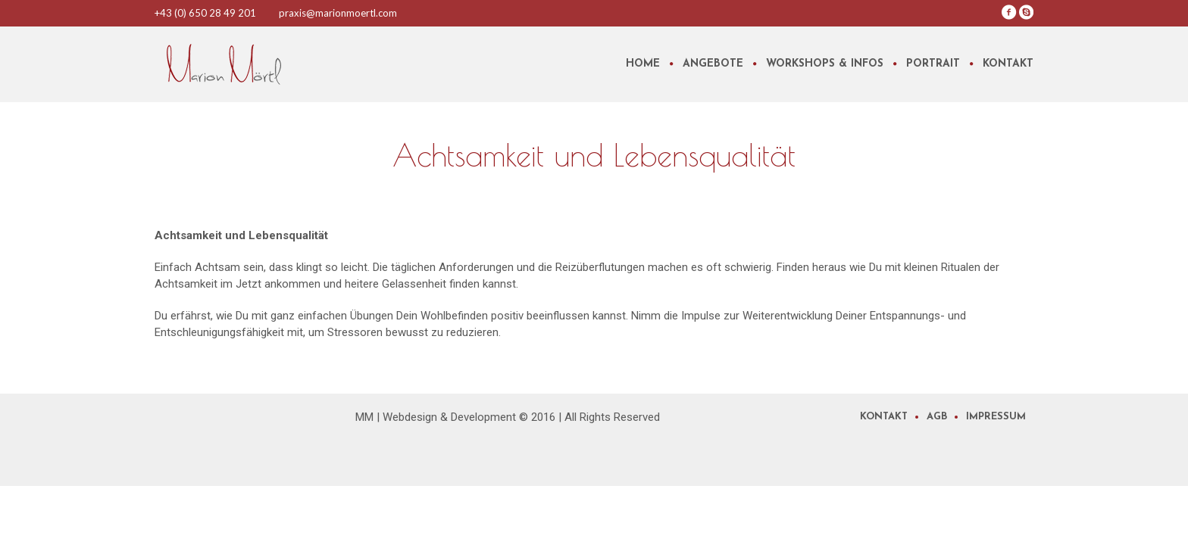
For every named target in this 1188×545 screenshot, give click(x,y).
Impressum (996, 417)
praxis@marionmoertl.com (338, 13)
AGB (937, 417)
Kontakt (884, 417)
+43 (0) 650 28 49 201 (205, 13)
